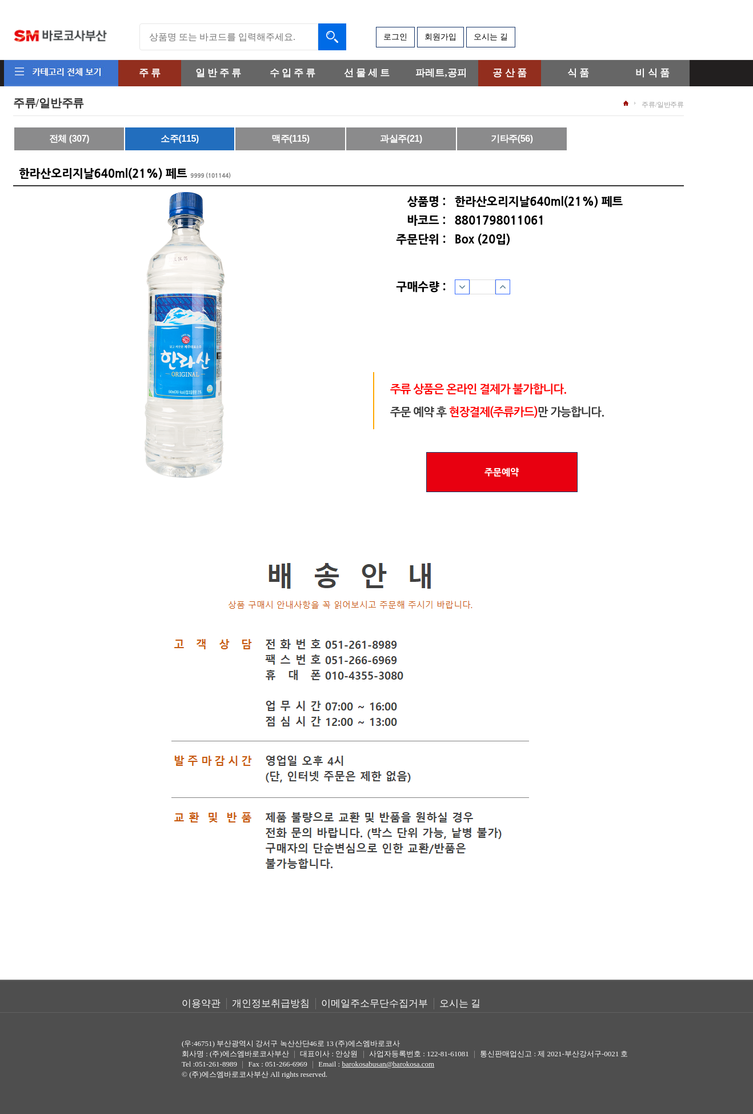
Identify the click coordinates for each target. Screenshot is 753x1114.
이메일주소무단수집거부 (374, 1003)
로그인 (395, 37)
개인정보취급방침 (271, 1003)
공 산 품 (509, 72)
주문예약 (501, 472)
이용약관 (201, 1003)
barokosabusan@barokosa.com (388, 1064)
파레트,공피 (440, 72)
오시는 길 (491, 37)
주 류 (150, 72)
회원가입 (440, 37)
